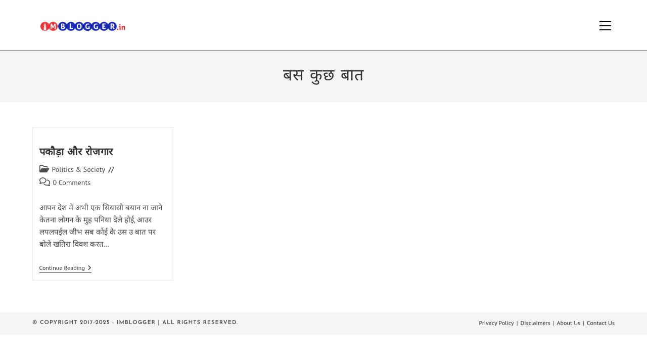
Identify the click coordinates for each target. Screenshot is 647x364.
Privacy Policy (496, 323)
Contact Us (601, 323)
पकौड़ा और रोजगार (76, 153)
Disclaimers (535, 323)
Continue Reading (65, 268)
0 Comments (72, 182)
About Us (569, 323)
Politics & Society (79, 169)
